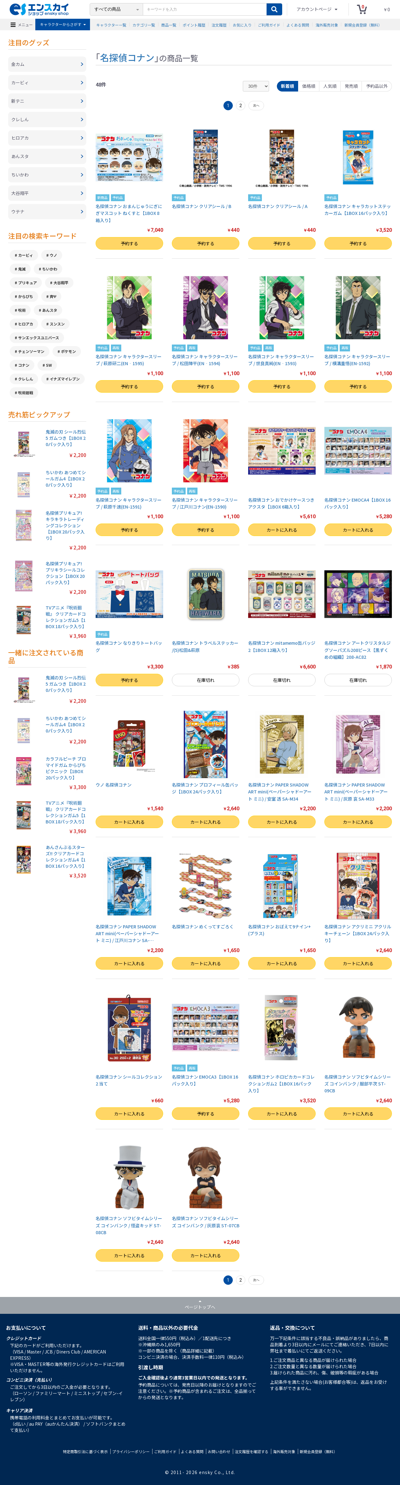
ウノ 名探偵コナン (114, 785)
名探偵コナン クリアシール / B (201, 206)
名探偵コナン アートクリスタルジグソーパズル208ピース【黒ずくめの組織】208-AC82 (357, 650)
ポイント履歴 (194, 24)
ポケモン (68, 351)
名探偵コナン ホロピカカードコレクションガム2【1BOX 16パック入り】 (281, 1084)
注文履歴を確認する (251, 1451)
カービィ (25, 255)
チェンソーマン (31, 351)
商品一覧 (168, 24)
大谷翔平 (60, 282)
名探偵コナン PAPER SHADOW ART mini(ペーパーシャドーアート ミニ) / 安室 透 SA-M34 (280, 792)
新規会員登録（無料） (363, 24)
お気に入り (242, 24)
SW (49, 365)
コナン (23, 365)
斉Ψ (53, 296)
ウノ (53, 255)
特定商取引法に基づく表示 (85, 1451)
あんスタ (49, 310)
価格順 (308, 86)
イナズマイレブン (65, 378)
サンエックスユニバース (38, 337)
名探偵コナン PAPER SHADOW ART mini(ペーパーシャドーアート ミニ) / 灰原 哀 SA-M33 (356, 792)
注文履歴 (219, 24)
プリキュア (27, 282)
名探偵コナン (127, 57)
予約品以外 (377, 86)
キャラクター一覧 (111, 24)
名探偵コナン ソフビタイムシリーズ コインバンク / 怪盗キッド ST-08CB (129, 1225)
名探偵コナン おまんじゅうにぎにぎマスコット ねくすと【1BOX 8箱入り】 (129, 213)
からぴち (25, 296)
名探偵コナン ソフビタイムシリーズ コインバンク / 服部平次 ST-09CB (357, 1084)
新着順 (287, 86)
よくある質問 (298, 24)
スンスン (57, 323)
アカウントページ (314, 9)
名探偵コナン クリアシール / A (278, 206)
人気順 (330, 86)
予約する (129, 243)
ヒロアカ (25, 323)
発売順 (351, 86)
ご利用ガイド (269, 24)
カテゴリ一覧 (143, 24)
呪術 (22, 310)
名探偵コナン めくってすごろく (203, 926)
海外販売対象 (327, 24)
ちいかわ (49, 268)
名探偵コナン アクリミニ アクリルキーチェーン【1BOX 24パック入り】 (357, 933)
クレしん (25, 378)
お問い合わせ (219, 1451)
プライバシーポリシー (131, 1451)
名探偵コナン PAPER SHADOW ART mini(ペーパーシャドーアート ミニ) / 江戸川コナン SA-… (127, 933)
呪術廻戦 (25, 392)
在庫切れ (205, 680)
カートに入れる (282, 530)
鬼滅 (22, 268)
